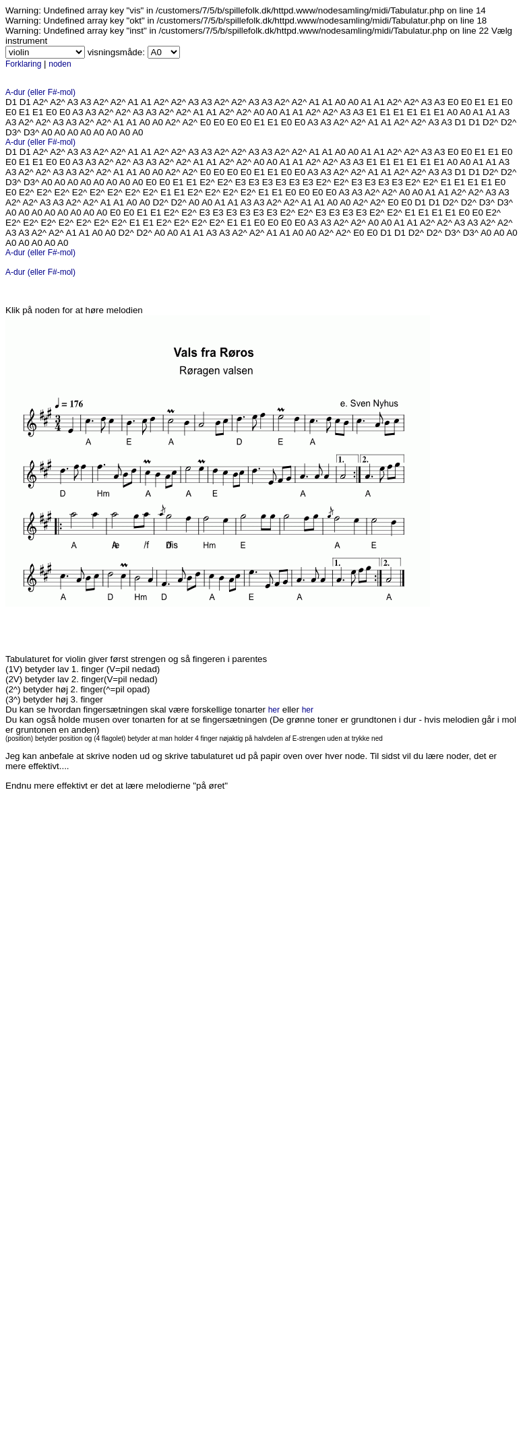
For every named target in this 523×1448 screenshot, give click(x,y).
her (274, 710)
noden (60, 64)
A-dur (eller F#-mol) (40, 92)
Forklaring (23, 64)
